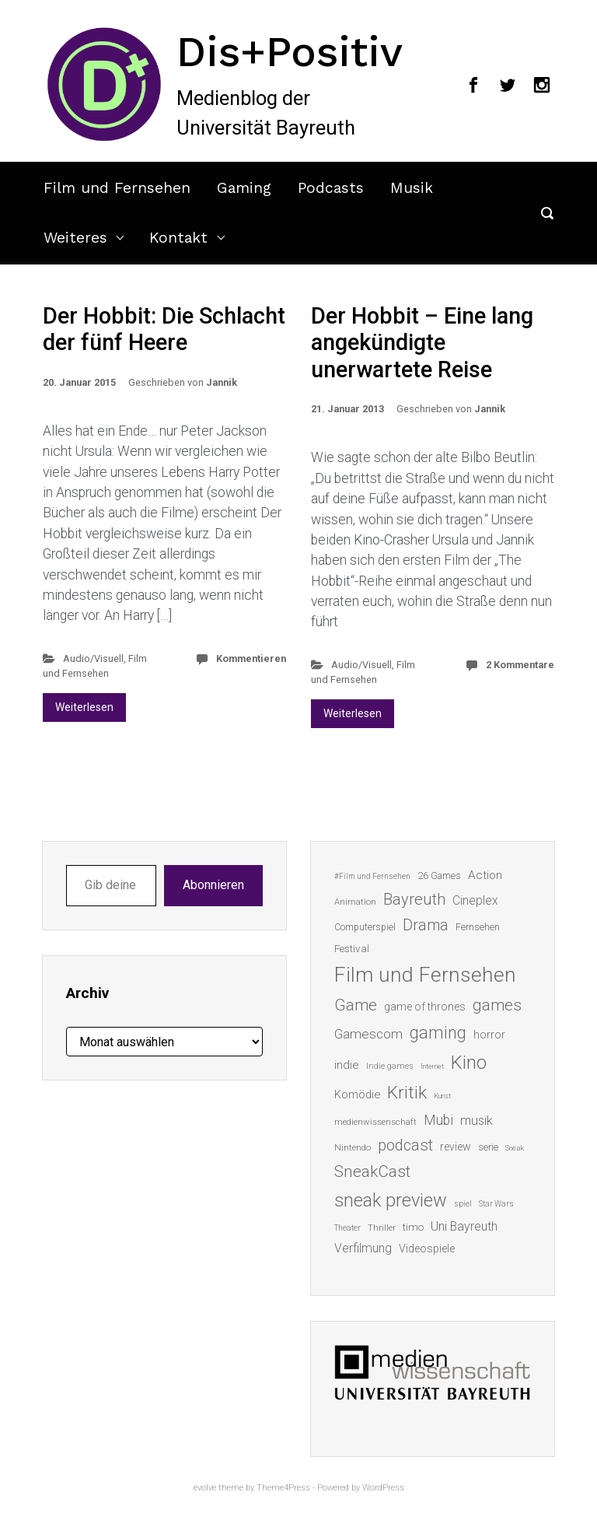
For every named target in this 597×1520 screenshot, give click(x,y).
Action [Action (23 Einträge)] (485, 875)
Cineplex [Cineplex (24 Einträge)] (475, 900)
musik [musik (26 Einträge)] (476, 1120)
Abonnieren (213, 884)
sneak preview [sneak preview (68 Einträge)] (390, 1200)
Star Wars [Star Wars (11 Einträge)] (496, 1204)
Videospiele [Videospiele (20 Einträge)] (427, 1248)
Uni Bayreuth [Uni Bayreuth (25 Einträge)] (464, 1226)
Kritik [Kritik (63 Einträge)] (407, 1092)
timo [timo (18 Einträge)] (413, 1227)
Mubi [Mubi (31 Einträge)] (438, 1120)
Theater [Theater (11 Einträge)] (347, 1228)
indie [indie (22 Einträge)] (346, 1065)
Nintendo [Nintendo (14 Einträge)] (352, 1147)
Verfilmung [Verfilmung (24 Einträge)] (363, 1248)
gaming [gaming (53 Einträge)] (438, 1032)
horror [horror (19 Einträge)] (489, 1034)
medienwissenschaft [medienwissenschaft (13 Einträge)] (375, 1122)
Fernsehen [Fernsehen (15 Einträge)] (478, 927)
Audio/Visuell (93, 658)
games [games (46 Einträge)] (497, 1005)
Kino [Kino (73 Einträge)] (469, 1062)
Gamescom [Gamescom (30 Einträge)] (368, 1034)
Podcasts (331, 188)
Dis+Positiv (289, 51)
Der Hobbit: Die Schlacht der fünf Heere (164, 329)
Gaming (244, 188)
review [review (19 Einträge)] (455, 1146)
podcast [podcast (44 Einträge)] (405, 1145)
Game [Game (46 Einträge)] (355, 1005)
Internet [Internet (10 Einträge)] (432, 1066)
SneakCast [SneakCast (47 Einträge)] (372, 1171)
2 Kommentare (520, 665)
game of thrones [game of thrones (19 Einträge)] (425, 1006)
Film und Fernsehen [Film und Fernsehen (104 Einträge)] (425, 974)
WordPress (383, 1488)
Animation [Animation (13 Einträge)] (355, 902)
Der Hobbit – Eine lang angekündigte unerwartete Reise (422, 343)
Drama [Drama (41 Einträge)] (426, 925)
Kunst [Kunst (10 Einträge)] (442, 1095)
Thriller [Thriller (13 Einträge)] (382, 1228)
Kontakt (178, 238)
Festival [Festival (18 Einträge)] (351, 948)
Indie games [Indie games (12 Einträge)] (390, 1066)
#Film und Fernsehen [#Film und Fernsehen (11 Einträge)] (372, 876)
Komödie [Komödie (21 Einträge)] (357, 1094)
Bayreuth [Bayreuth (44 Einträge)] (414, 899)
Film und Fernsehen (117, 188)
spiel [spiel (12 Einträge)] (463, 1204)
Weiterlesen (84, 707)
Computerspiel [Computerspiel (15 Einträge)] (365, 927)
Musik (411, 188)
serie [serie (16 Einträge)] (488, 1147)
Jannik (221, 382)
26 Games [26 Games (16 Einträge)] (439, 875)
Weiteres (75, 238)
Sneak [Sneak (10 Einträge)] (514, 1148)
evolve (205, 1488)
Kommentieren (251, 658)
